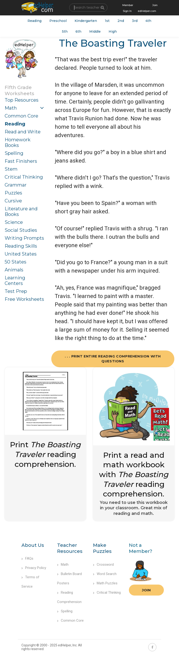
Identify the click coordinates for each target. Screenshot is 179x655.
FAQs (27, 558)
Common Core (21, 116)
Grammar (16, 185)
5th (65, 31)
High (113, 31)
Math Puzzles (105, 583)
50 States (15, 262)
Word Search (105, 574)
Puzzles (13, 193)
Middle (95, 31)
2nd (120, 21)
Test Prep (16, 291)
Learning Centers (15, 280)
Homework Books (18, 142)
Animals (14, 270)
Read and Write (23, 132)
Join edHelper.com (148, 8)
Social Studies (21, 230)
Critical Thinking (24, 177)
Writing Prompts (24, 238)
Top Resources (21, 100)
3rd (135, 21)
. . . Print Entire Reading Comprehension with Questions (113, 358)
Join (146, 590)
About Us (32, 545)
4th (148, 21)
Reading (34, 21)
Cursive (13, 201)
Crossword (103, 564)
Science (14, 222)
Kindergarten (86, 21)
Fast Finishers (21, 161)
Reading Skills (21, 246)
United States (21, 254)
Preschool (58, 21)
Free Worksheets (24, 299)
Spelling (14, 153)
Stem (11, 169)
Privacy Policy (33, 568)
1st (107, 21)
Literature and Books (21, 211)
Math (11, 108)
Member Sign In (127, 8)
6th (78, 31)
